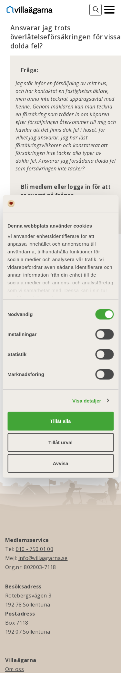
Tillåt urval (60, 442)
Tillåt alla (60, 421)
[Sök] (95, 9)
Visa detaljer (86, 400)
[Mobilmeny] (109, 9)
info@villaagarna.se (43, 558)
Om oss (14, 669)
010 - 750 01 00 (35, 549)
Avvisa (60, 463)
